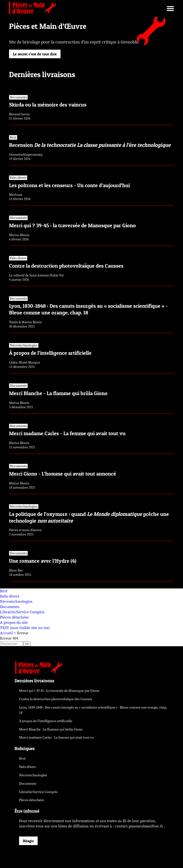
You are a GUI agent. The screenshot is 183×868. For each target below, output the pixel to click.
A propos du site (14, 622)
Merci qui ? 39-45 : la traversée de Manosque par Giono (59, 690)
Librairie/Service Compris (22, 612)
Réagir (28, 840)
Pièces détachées (14, 617)
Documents (9, 606)
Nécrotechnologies (16, 601)
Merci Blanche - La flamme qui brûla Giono (51, 729)
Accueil (6, 633)
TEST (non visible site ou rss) (25, 627)
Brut (3, 591)
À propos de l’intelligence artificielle (45, 721)
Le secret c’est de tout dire (35, 54)
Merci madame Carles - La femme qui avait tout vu (56, 737)
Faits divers (9, 596)
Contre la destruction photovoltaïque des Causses (55, 699)
